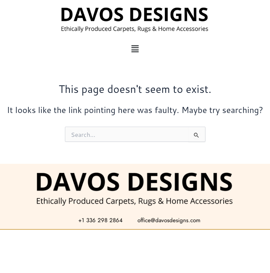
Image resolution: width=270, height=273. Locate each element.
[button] (134, 49)
